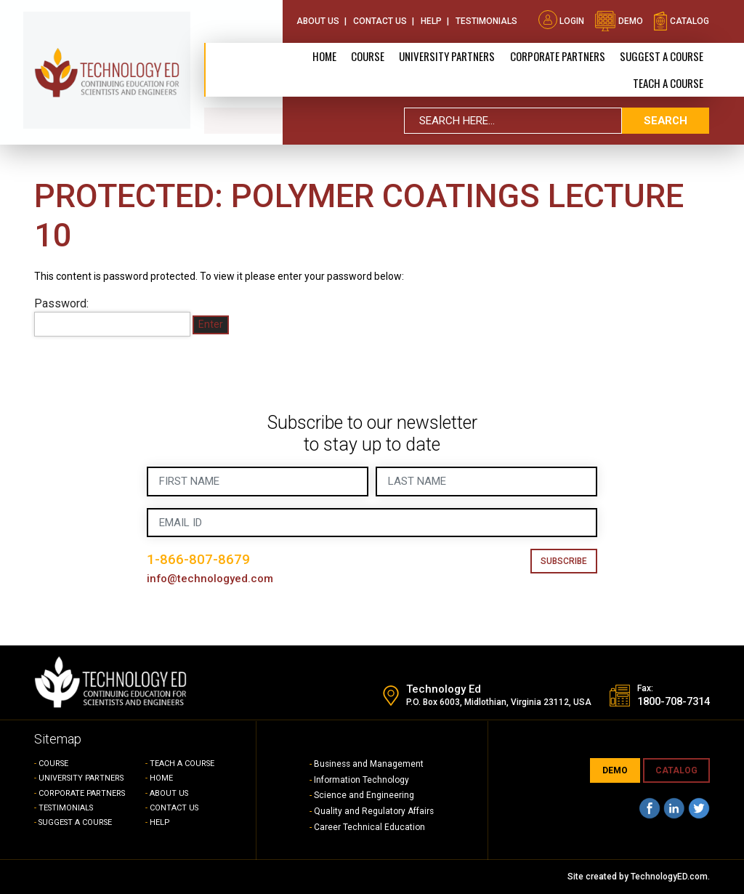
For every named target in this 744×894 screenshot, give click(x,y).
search (665, 119)
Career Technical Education (369, 827)
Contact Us (380, 20)
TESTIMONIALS (67, 808)
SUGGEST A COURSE (661, 55)
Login (561, 20)
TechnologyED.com (669, 876)
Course (368, 55)
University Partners (448, 55)
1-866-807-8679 (198, 559)
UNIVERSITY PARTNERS (83, 778)
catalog (681, 20)
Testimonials (486, 20)
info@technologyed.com (210, 578)
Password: (112, 317)
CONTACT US (175, 808)
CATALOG (676, 770)
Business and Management (370, 764)
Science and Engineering (364, 795)
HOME (161, 778)
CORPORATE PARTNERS (557, 55)
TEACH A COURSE (668, 82)
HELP (160, 822)
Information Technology (361, 780)
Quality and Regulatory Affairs (374, 811)
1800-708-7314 (669, 702)
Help (431, 20)
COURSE (54, 763)
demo (618, 20)
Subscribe (564, 561)
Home (325, 55)
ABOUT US (170, 793)
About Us (317, 20)
